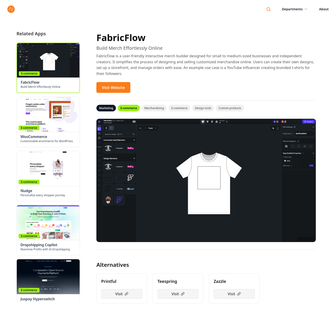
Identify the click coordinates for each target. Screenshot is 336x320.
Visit (121, 293)
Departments (295, 9)
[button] (48, 68)
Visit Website (113, 87)
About (324, 9)
